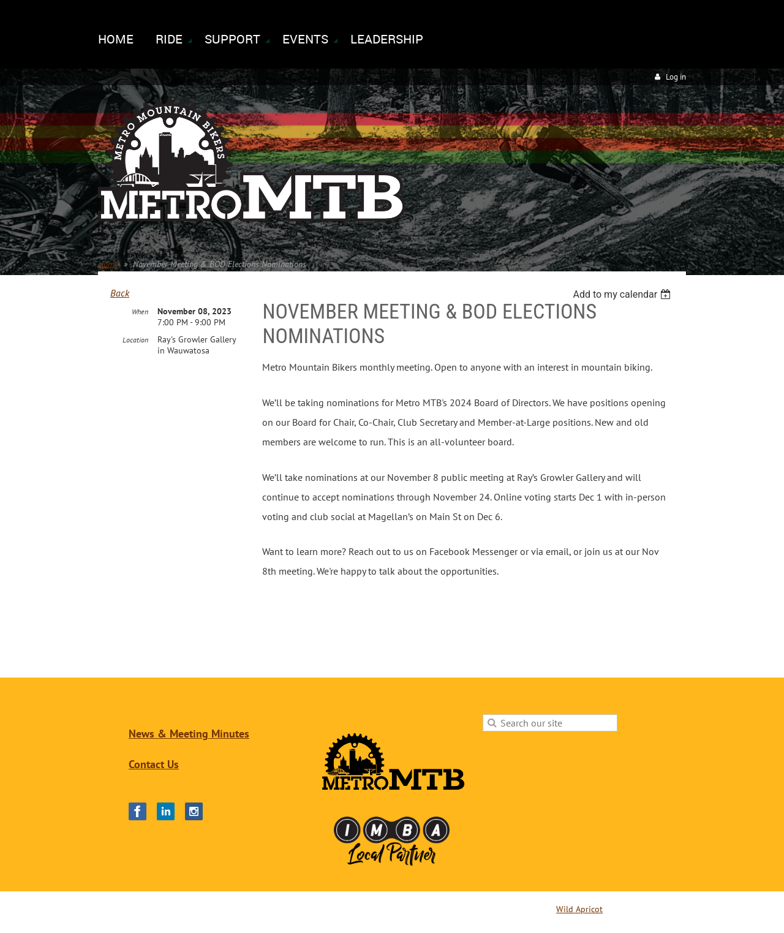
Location (135, 339)
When (140, 311)
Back (119, 293)
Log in (676, 77)
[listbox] (623, 294)
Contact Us (154, 764)
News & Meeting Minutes (189, 734)
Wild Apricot (579, 909)
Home (108, 264)
